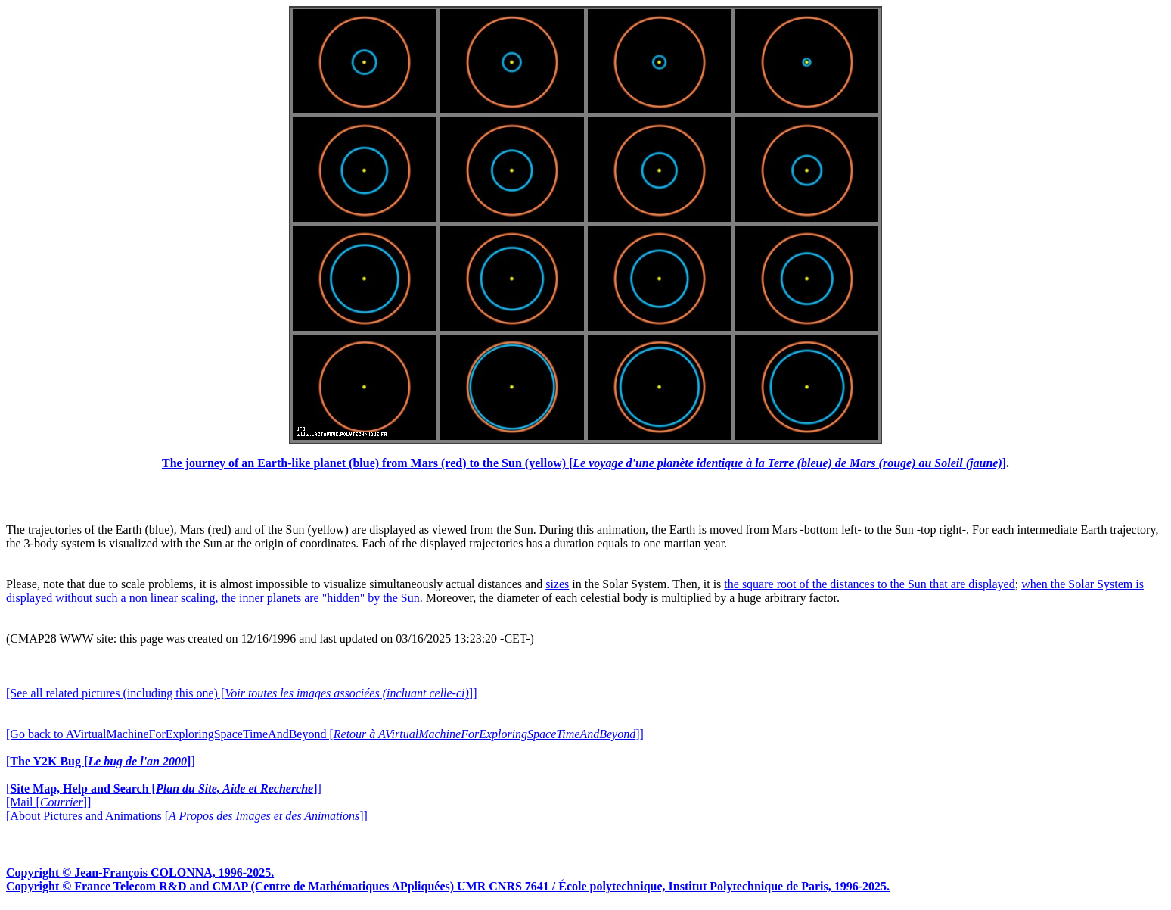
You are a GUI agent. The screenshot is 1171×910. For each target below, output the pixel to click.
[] (100, 761)
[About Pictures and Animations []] (187, 815)
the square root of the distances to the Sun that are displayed (869, 584)
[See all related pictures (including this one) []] (241, 693)
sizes (557, 584)
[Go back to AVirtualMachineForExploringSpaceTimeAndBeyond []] (325, 734)
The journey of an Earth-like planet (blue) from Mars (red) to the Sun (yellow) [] (584, 463)
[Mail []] (48, 802)
